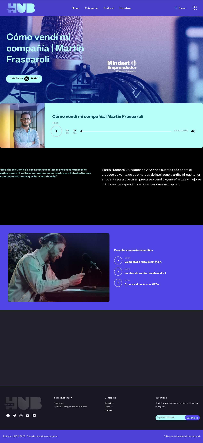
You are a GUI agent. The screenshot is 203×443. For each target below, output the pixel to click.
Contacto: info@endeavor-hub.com (70, 407)
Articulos (109, 403)
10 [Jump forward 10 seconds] (74, 133)
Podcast (109, 410)
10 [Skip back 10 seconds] (67, 133)
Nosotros (58, 403)
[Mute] (193, 131)
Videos (108, 407)
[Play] (56, 131)
